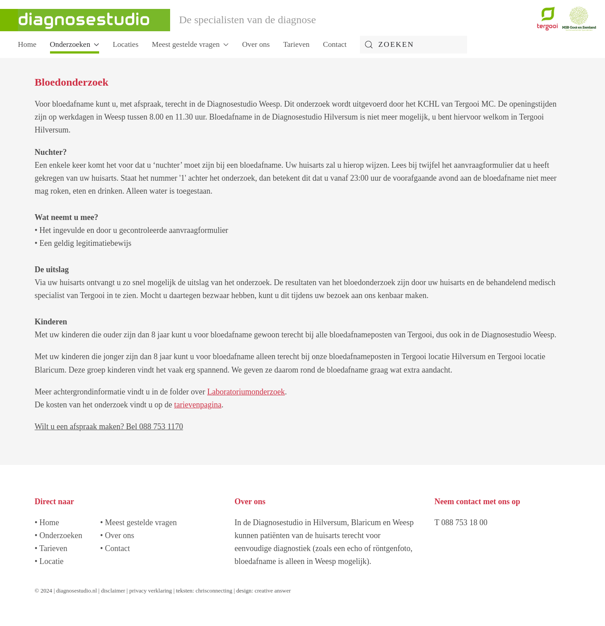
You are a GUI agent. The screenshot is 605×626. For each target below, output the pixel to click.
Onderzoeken (60, 535)
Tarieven (296, 44)
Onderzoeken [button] (75, 44)
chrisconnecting (215, 590)
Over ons (256, 44)
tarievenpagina (197, 404)
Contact (334, 44)
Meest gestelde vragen (141, 522)
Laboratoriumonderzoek (246, 391)
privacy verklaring (150, 590)
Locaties (125, 44)
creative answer (273, 590)
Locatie (51, 561)
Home (27, 44)
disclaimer (113, 590)
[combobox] (413, 45)
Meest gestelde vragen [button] (190, 44)
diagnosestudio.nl (76, 590)
